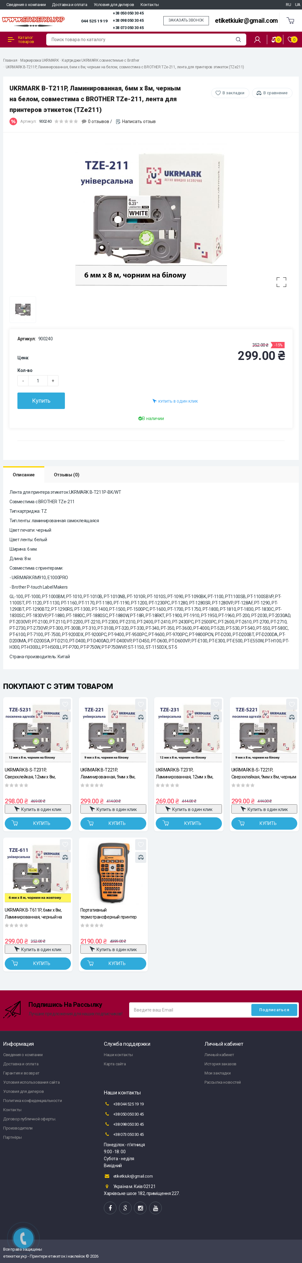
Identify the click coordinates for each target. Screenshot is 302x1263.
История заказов (220, 1064)
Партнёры (12, 1137)
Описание (24, 475)
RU (288, 4)
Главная (10, 60)
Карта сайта (115, 1064)
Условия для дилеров (114, 4)
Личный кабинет (219, 1054)
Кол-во (25, 370)
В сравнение (275, 92)
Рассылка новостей (222, 1082)
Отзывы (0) (66, 475)
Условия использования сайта (31, 1082)
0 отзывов (98, 121)
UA (297, 4)
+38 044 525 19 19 (124, 1104)
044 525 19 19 (94, 20)
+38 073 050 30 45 (128, 28)
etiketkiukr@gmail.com (246, 20)
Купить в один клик (175, 401)
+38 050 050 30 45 (128, 13)
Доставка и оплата (69, 4)
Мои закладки (217, 1073)
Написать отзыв (139, 121)
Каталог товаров (21, 39)
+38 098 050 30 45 (128, 20)
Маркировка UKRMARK (39, 60)
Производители (18, 1128)
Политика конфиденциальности (32, 1100)
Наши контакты (118, 1054)
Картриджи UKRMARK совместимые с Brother (100, 60)
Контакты (150, 4)
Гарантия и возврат (21, 1073)
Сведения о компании (26, 4)
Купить (41, 400)
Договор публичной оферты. (29, 1119)
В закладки (233, 92)
